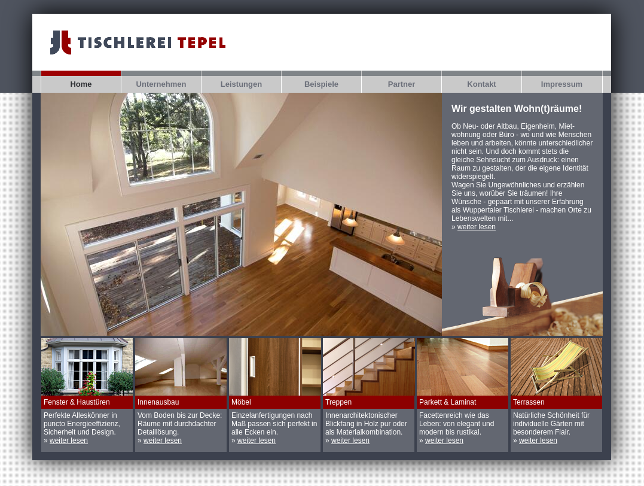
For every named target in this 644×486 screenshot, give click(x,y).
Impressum (561, 84)
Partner (402, 84)
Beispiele (321, 84)
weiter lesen (476, 227)
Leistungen (241, 84)
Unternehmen (161, 84)
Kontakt (481, 84)
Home (80, 84)
